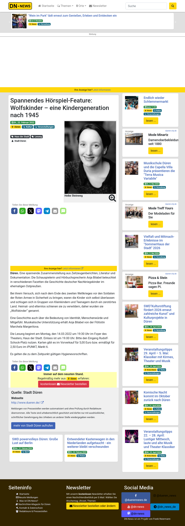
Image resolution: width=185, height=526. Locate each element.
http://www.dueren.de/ (25, 402)
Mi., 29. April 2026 (152, 366)
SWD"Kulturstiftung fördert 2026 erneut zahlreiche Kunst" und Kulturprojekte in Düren (159, 313)
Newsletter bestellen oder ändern (93, 506)
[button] (9, 22)
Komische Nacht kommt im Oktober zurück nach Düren (157, 396)
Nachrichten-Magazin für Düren (33, 504)
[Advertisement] (92, 62)
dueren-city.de (171, 131)
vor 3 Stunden (35, 21)
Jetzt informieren (102, 89)
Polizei (81, 456)
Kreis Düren (150, 370)
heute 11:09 (150, 107)
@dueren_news (164, 495)
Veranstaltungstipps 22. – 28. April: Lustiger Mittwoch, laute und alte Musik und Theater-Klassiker (159, 439)
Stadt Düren (18, 141)
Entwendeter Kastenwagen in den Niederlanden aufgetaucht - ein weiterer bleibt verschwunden (91, 443)
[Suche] (146, 6)
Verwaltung (44, 24)
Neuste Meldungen (27, 497)
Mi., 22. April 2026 (152, 452)
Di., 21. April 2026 (152, 406)
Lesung (36, 136)
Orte (80, 6)
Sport (25, 452)
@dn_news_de (165, 506)
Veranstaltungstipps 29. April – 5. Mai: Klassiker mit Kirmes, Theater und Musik (159, 355)
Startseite (46, 6)
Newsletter (98, 6)
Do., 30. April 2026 (152, 327)
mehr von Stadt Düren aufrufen (33, 425)
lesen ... (151, 120)
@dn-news (136, 506)
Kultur (27, 127)
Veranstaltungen (44, 127)
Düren (32, 24)
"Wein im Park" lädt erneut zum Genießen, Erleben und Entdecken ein (72, 15)
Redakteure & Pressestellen (31, 511)
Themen (64, 6)
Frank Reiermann (161, 519)
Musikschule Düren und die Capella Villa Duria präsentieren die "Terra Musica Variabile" (159, 170)
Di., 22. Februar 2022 (22, 122)
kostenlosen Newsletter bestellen (63, 384)
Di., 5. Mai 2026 (151, 184)
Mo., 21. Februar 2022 (22, 448)
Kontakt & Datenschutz (29, 508)
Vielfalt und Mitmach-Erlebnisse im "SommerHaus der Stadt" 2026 (159, 242)
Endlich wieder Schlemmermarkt (156, 99)
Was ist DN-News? (27, 500)
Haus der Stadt (20, 136)
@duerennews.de (136, 498)
